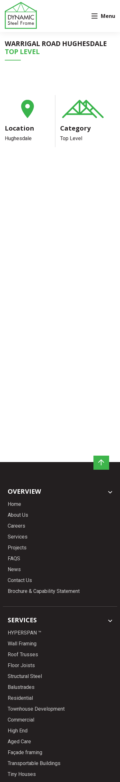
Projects (17, 548)
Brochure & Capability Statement (44, 591)
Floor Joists (21, 661)
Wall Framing (22, 639)
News (14, 569)
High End (18, 726)
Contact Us (20, 580)
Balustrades (21, 683)
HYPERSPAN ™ (24, 629)
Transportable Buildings (34, 759)
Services (18, 537)
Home (14, 504)
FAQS (14, 558)
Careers (16, 526)
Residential (20, 694)
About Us (18, 515)
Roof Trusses (23, 650)
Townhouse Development (36, 705)
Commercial (21, 716)
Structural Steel (25, 672)
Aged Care (19, 737)
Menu (103, 16)
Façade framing (25, 748)
